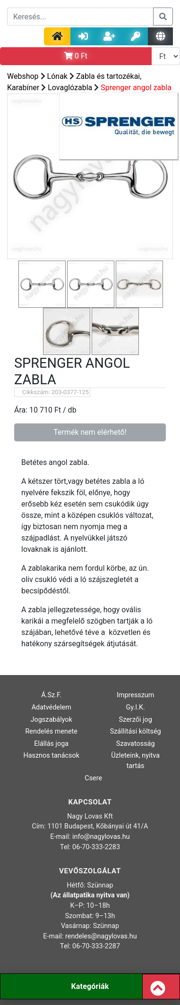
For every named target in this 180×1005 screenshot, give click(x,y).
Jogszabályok (51, 720)
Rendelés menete (51, 731)
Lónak (57, 76)
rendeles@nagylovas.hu (101, 936)
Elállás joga (51, 744)
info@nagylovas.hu (101, 837)
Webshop (23, 76)
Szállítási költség (135, 731)
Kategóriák (90, 986)
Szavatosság (135, 744)
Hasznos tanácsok (51, 756)
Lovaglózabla (70, 87)
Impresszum (135, 695)
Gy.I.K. (135, 707)
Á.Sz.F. (51, 695)
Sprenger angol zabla (136, 87)
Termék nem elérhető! (90, 432)
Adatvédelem (51, 707)
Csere (93, 778)
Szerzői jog (135, 720)
